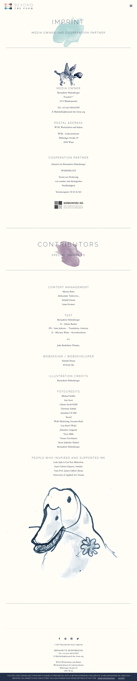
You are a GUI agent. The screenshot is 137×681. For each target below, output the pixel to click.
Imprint (79, 644)
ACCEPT (121, 678)
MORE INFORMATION (106, 678)
